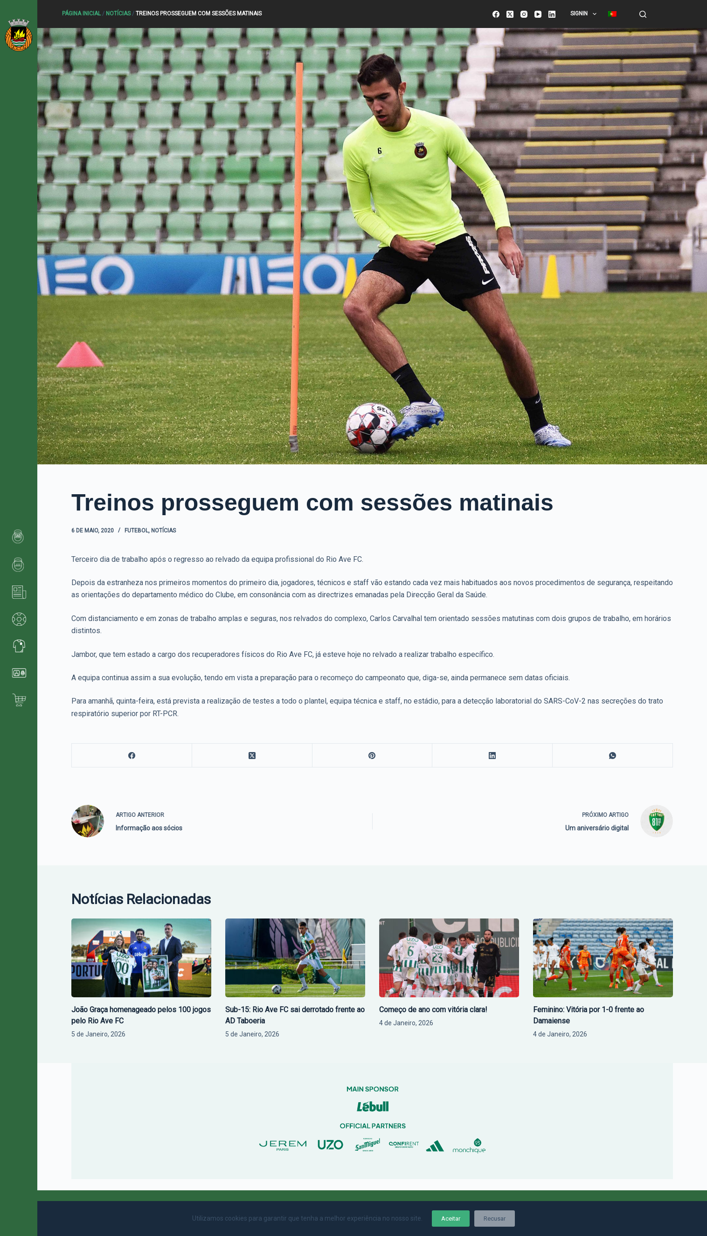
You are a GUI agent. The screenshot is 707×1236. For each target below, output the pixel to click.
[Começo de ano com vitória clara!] (449, 957)
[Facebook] (495, 14)
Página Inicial (81, 13)
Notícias (118, 13)
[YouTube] (537, 14)
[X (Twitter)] (509, 14)
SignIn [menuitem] (585, 14)
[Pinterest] (372, 755)
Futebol (136, 530)
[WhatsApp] (613, 755)
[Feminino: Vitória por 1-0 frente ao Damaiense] (603, 957)
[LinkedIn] (551, 14)
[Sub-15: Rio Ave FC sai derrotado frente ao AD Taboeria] (295, 957)
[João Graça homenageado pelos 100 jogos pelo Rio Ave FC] (141, 957)
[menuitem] (612, 14)
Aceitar (450, 1218)
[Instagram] (523, 14)
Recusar (495, 1218)
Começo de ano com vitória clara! (433, 1009)
